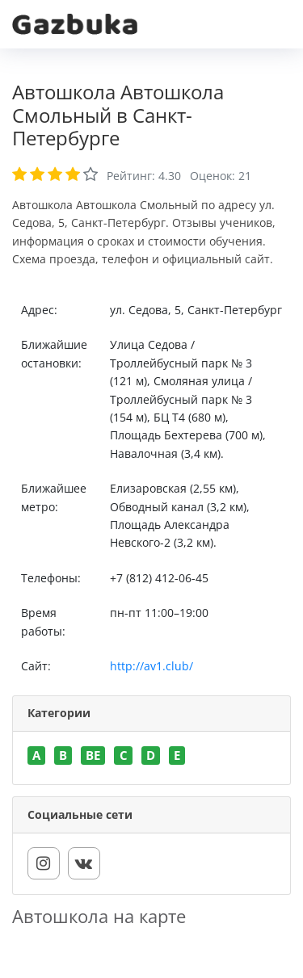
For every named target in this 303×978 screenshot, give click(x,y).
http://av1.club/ (151, 666)
